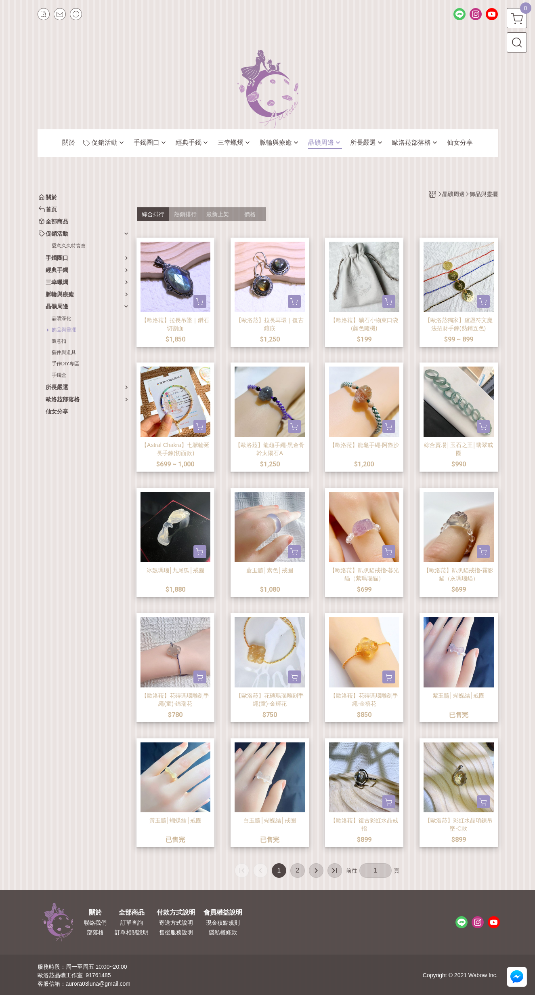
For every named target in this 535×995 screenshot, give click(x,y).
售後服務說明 (176, 932)
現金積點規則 (223, 922)
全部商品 (132, 912)
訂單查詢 (131, 922)
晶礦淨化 (61, 318)
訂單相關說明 (132, 932)
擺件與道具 (64, 352)
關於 (95, 912)
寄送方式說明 (176, 922)
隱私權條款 (223, 932)
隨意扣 (59, 341)
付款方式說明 (176, 912)
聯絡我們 (95, 922)
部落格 (95, 932)
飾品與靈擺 (64, 330)
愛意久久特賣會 (69, 246)
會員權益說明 (223, 912)
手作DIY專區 (65, 364)
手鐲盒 (59, 375)
